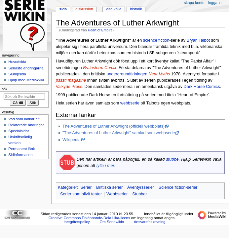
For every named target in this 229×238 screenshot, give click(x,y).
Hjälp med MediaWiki (26, 80)
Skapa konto (194, 3)
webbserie (129, 103)
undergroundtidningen (126, 74)
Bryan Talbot (198, 40)
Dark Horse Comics (202, 86)
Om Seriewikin (111, 222)
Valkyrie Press (69, 86)
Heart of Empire (100, 30)
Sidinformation (20, 155)
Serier (86, 187)
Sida (63, 9)
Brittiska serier (109, 187)
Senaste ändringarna (25, 68)
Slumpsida (17, 74)
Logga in (214, 3)
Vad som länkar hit (23, 119)
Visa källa (113, 9)
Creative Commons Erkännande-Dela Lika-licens (89, 218)
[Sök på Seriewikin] (24, 96)
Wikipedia (71, 140)
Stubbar (139, 194)
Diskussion (84, 9)
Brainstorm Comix (99, 67)
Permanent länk (21, 149)
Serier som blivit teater (81, 194)
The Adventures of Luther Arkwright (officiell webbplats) (113, 126)
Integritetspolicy (76, 222)
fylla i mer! (106, 165)
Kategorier (67, 187)
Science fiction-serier (178, 187)
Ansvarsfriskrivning (150, 222)
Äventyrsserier (140, 187)
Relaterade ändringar (26, 125)
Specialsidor (18, 131)
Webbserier (117, 194)
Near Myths (159, 74)
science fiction (156, 40)
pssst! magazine (71, 80)
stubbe (172, 159)
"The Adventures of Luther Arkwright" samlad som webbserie (118, 133)
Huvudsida (17, 62)
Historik (136, 9)
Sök (4, 89)
